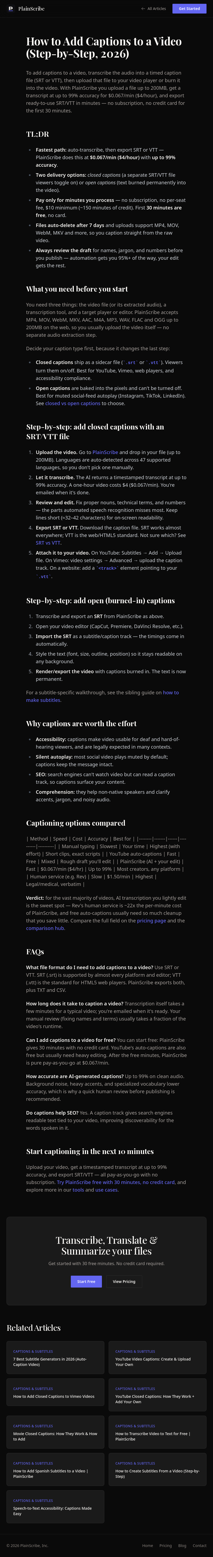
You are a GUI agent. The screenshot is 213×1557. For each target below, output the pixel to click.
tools (78, 1189)
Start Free (86, 1281)
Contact (200, 1545)
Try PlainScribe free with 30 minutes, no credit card (116, 1182)
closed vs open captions (72, 403)
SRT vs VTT (48, 542)
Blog (182, 1545)
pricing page (151, 920)
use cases (106, 1189)
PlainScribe (105, 452)
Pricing (165, 1545)
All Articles (153, 8)
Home (147, 1545)
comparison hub (45, 928)
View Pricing (124, 1281)
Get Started (189, 8)
